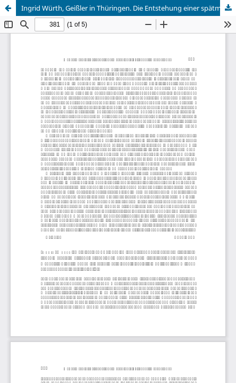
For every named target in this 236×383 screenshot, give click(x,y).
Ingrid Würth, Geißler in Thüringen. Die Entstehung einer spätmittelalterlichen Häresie (128, 8)
